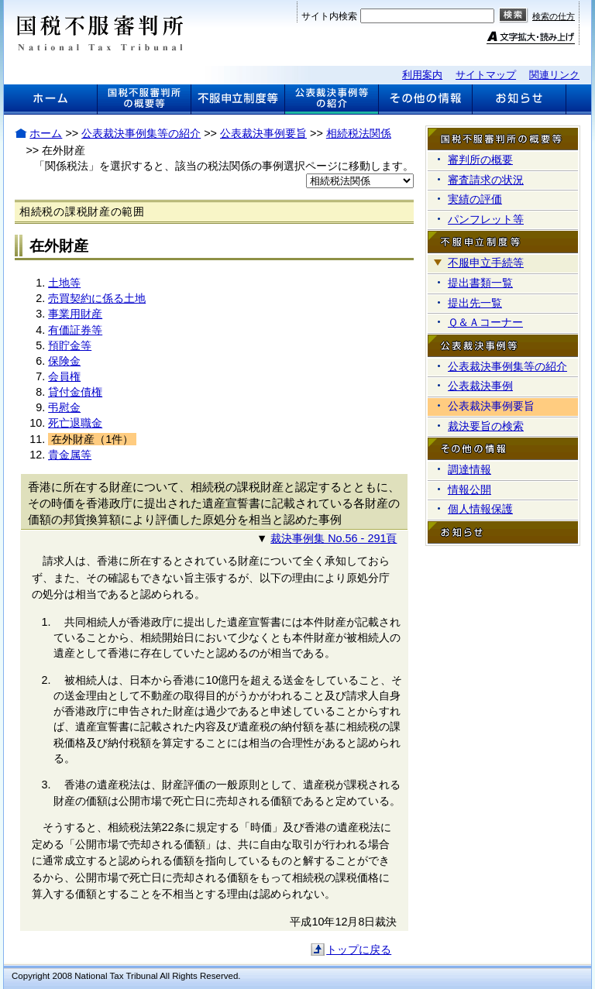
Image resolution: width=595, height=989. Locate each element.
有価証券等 (75, 330)
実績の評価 (475, 199)
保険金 (64, 361)
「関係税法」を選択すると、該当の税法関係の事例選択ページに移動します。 (224, 166)
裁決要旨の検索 (486, 426)
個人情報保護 (480, 509)
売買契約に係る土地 (97, 298)
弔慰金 (64, 407)
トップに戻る (358, 949)
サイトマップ (486, 75)
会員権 (64, 376)
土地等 (64, 282)
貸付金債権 (75, 392)
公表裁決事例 (480, 385)
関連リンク (554, 75)
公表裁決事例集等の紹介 (141, 133)
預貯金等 (69, 345)
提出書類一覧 (480, 282)
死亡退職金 (75, 423)
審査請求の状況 (486, 179)
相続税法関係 (358, 133)
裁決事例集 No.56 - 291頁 (333, 538)
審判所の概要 (480, 159)
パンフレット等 (486, 219)
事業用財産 (75, 313)
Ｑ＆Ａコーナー (485, 322)
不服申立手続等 (486, 262)
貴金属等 (69, 454)
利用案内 (422, 75)
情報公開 (469, 489)
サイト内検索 (329, 16)
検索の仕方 (553, 16)
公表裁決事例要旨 (263, 133)
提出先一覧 (475, 303)
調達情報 (469, 469)
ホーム (45, 133)
